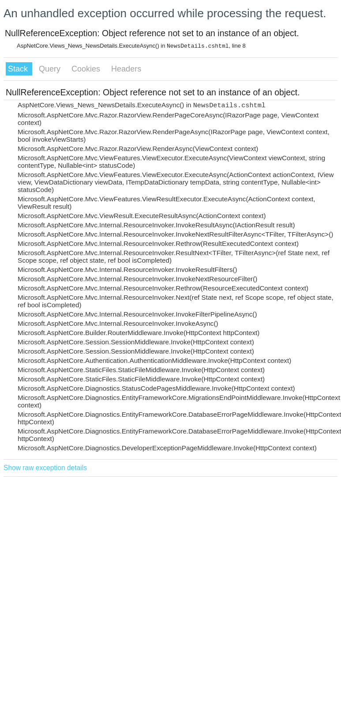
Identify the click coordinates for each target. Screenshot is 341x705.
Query (51, 68)
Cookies (86, 68)
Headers (126, 68)
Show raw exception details (45, 467)
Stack (19, 68)
